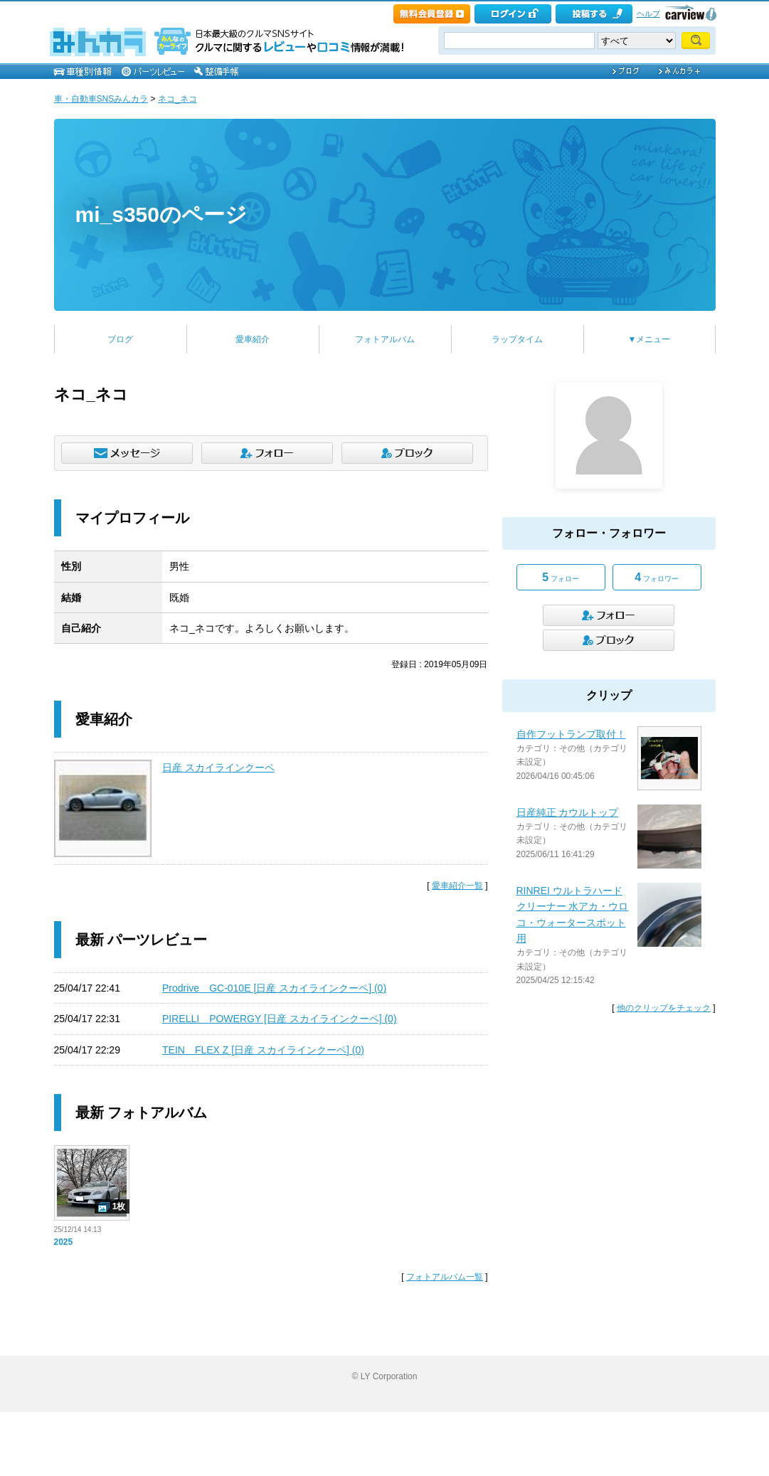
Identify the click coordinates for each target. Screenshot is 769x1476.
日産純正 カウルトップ (567, 812)
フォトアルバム (385, 339)
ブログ (120, 339)
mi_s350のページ (161, 214)
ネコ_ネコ (177, 99)
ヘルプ (648, 13)
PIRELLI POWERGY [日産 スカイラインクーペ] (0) (279, 1018)
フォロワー (657, 577)
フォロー (560, 577)
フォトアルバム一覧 (444, 1277)
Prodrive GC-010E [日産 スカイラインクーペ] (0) (274, 988)
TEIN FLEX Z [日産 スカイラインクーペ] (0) (263, 1050)
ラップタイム (517, 339)
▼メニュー (649, 339)
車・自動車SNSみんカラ (101, 99)
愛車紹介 (252, 339)
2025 (63, 1242)
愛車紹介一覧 (457, 886)
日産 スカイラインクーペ (218, 767)
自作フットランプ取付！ (571, 734)
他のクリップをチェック (664, 1008)
